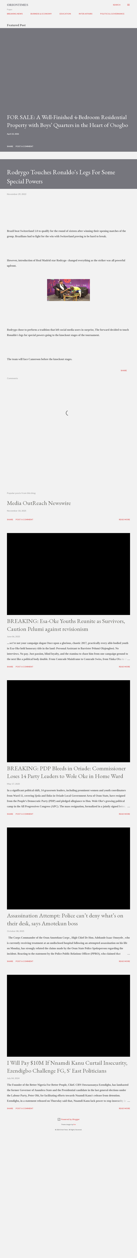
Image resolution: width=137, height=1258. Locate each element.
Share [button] (10, 146)
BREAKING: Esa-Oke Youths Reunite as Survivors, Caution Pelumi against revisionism (66, 625)
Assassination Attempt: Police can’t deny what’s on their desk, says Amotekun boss (65, 919)
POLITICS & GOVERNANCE (112, 14)
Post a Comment (24, 146)
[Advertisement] (68, 468)
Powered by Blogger (68, 1119)
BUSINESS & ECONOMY (41, 14)
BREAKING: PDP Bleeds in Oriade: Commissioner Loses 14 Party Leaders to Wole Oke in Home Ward (66, 772)
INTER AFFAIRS (85, 14)
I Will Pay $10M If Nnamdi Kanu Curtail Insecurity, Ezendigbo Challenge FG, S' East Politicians (67, 1066)
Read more (124, 519)
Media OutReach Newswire (39, 503)
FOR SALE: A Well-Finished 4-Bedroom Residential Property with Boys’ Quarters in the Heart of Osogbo (67, 121)
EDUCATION (65, 14)
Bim (74, 1124)
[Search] (116, 4)
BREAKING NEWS (15, 14)
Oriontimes (17, 5)
